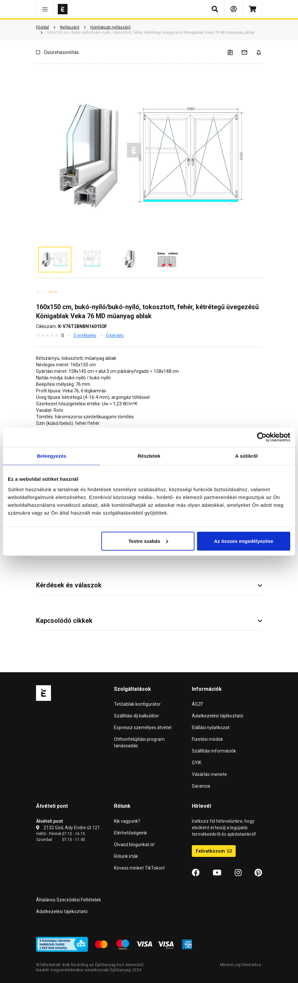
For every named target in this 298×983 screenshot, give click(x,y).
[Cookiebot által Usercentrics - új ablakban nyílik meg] (261, 437)
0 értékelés (85, 335)
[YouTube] (217, 872)
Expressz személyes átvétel (142, 727)
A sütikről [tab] (246, 456)
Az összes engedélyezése (243, 541)
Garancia (201, 786)
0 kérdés (115, 335)
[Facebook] (196, 872)
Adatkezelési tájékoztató (217, 715)
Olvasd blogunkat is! (134, 844)
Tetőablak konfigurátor (137, 704)
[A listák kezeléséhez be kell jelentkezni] (234, 52)
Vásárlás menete (209, 774)
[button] (45, 9)
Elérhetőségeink (130, 832)
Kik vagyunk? (127, 821)
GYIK (196, 762)
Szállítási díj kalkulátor (136, 715)
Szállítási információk (214, 751)
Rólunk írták (126, 856)
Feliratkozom (214, 851)
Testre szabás (148, 541)
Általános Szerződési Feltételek (68, 899)
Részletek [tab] (149, 456)
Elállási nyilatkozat (211, 727)
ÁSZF (197, 704)
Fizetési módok (207, 739)
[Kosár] (252, 9)
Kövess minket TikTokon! (139, 868)
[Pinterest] (258, 872)
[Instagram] (238, 872)
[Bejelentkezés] (233, 9)
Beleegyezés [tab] (51, 456)
